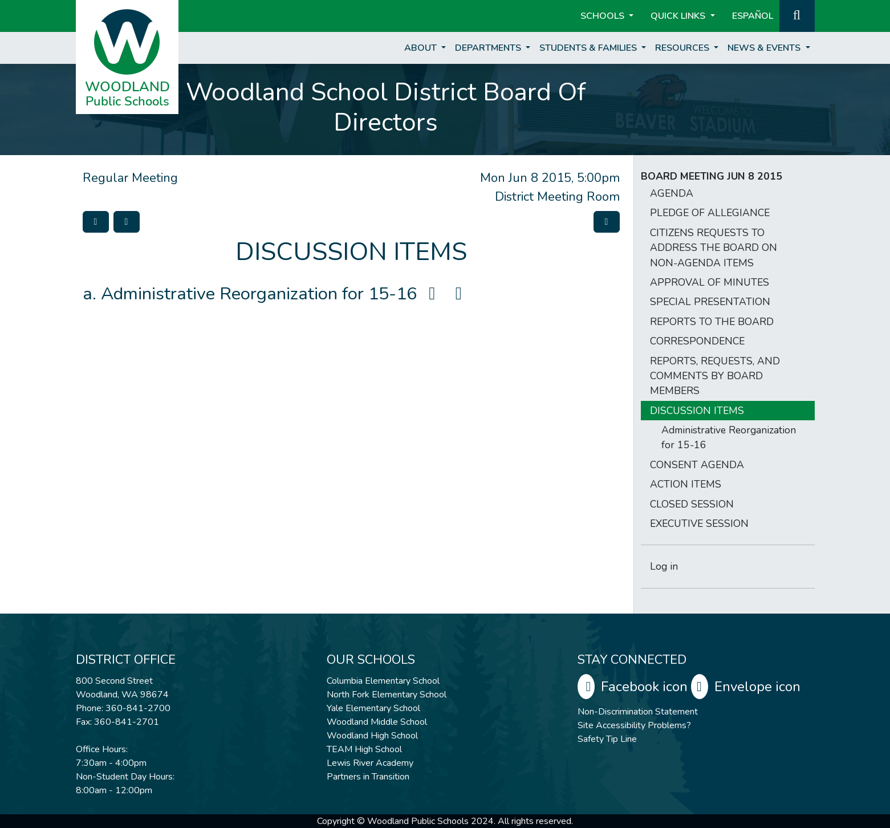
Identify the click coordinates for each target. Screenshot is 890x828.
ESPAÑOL (752, 16)
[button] (797, 15)
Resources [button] (683, 48)
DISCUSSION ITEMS (697, 410)
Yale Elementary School (373, 708)
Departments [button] (489, 48)
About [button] (421, 48)
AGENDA (671, 193)
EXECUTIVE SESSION (699, 523)
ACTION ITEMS (685, 484)
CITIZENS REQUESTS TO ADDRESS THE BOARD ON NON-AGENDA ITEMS (713, 248)
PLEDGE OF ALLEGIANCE (710, 213)
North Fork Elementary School (386, 694)
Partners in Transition (368, 776)
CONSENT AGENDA (697, 465)
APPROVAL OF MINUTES (709, 282)
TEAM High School (364, 749)
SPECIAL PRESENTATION (710, 302)
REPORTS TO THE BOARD (712, 321)
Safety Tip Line (607, 739)
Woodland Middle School (377, 722)
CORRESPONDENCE (697, 341)
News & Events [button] (765, 48)
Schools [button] (603, 16)
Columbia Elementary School (383, 681)
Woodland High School (372, 735)
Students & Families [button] (589, 48)
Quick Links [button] (679, 16)
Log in (664, 566)
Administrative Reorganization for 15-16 (285, 294)
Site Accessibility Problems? (634, 725)
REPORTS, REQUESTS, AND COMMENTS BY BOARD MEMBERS (715, 376)
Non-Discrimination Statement (638, 711)
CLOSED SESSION (692, 504)
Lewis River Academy (370, 763)
